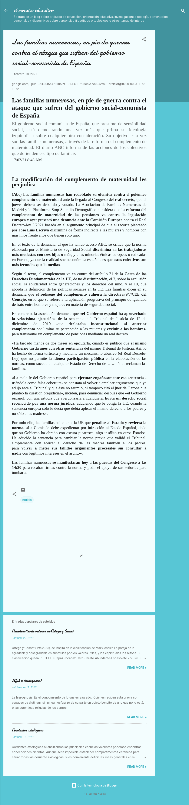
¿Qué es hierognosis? (27, 680)
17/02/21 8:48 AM (27, 160)
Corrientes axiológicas (27, 730)
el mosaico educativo (33, 10)
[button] (143, 40)
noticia (27, 500)
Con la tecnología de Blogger (95, 785)
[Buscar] (183, 11)
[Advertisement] (173, 94)
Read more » (136, 668)
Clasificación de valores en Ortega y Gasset (42, 631)
